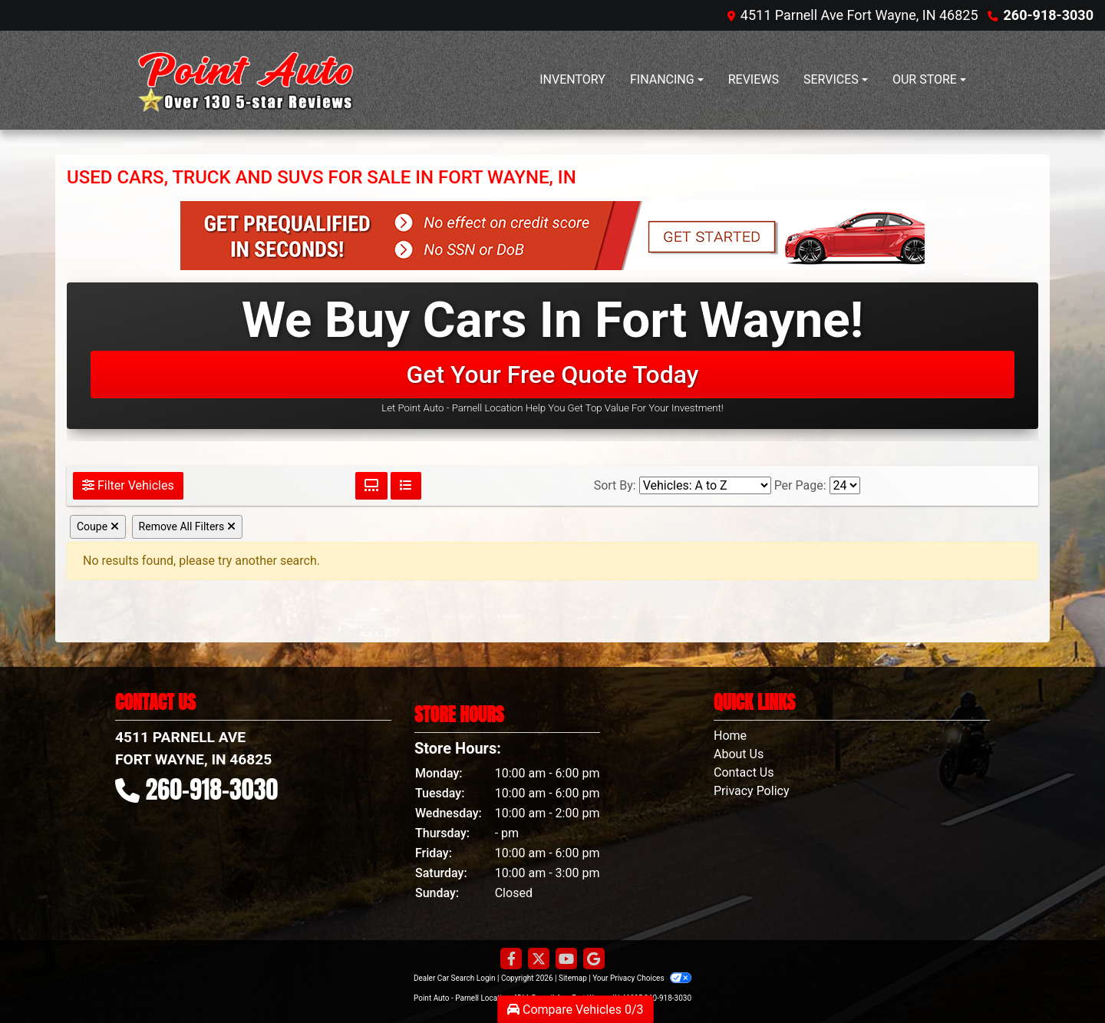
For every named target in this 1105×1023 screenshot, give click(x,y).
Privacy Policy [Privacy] (752, 791)
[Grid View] (371, 486)
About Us (739, 754)
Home (730, 735)
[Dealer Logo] (242, 80)
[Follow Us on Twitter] (538, 959)
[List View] (406, 486)
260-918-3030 (1048, 15)
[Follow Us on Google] (594, 959)
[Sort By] (705, 485)
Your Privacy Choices (641, 978)
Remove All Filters (187, 526)
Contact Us (744, 772)
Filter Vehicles (128, 485)
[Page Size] (845, 485)
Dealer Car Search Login (455, 978)
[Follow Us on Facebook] (511, 959)
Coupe (98, 526)
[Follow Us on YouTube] (566, 959)
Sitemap (573, 978)
